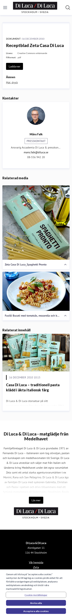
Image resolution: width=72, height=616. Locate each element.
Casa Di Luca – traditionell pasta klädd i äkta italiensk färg (33, 387)
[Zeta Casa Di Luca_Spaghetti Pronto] (36, 222)
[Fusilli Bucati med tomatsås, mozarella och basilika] (36, 291)
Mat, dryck (12, 82)
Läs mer (36, 500)
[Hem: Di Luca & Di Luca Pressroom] (35, 7)
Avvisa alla (36, 604)
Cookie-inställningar (36, 596)
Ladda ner (14, 66)
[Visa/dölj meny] (5, 7)
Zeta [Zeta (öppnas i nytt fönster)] (36, 567)
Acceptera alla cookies (36, 612)
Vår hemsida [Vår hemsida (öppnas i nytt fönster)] (36, 562)
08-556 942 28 (36, 157)
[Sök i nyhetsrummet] (67, 7)
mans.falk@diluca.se (36, 152)
